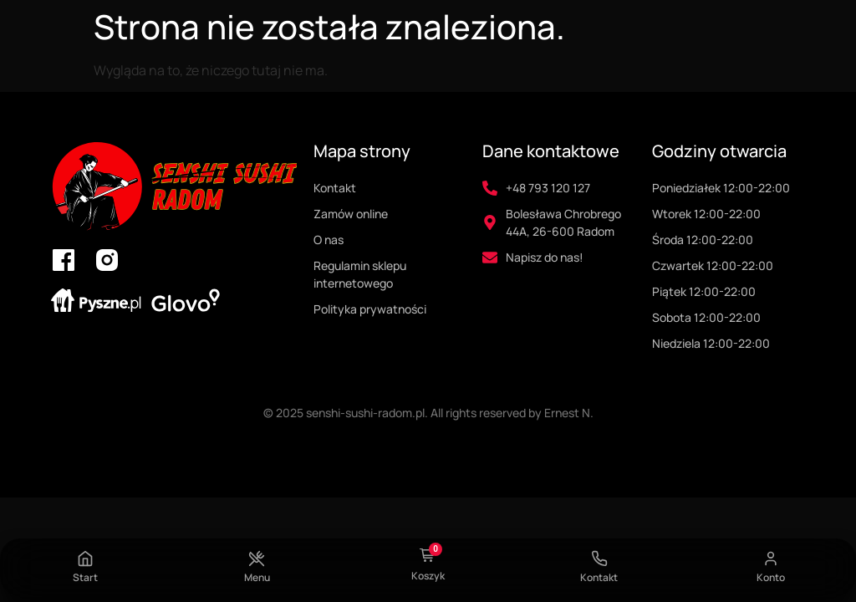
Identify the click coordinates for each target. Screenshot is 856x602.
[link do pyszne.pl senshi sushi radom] (96, 300)
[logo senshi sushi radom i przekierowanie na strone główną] (173, 187)
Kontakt (599, 577)
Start (85, 577)
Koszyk (428, 576)
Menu (257, 577)
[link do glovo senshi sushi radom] (186, 300)
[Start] (85, 558)
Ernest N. (569, 413)
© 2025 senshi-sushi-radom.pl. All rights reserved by (403, 413)
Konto (771, 577)
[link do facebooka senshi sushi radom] (63, 260)
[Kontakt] (599, 558)
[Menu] (256, 558)
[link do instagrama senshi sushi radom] (107, 260)
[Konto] (770, 558)
